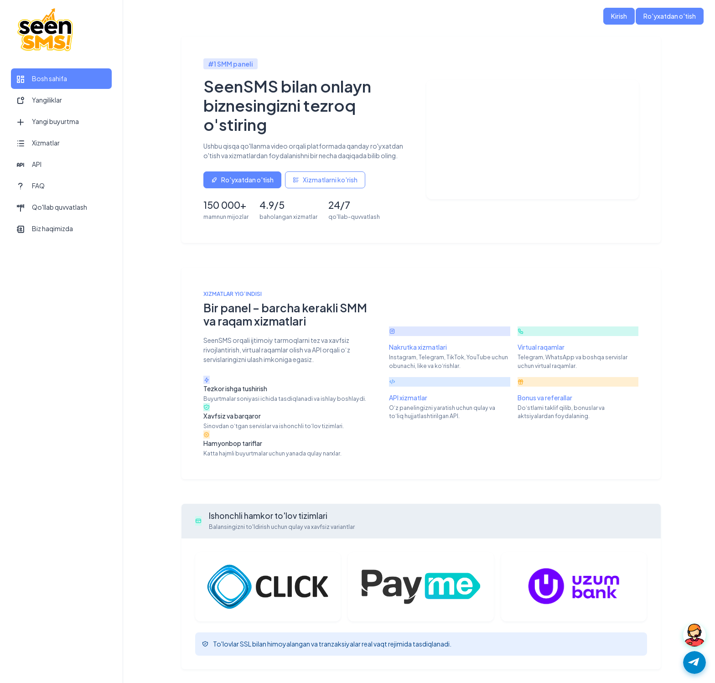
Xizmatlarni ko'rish (325, 180)
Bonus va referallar (545, 397)
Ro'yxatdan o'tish (669, 16)
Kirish (619, 16)
